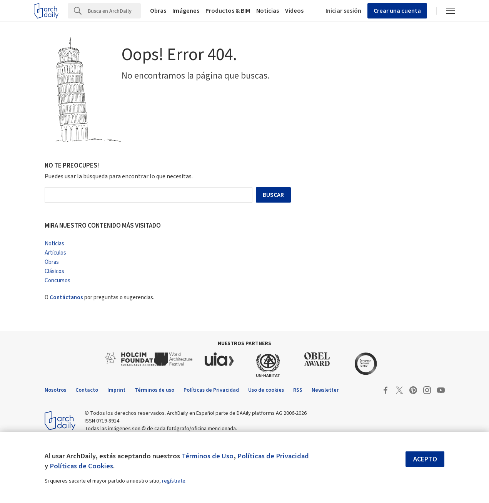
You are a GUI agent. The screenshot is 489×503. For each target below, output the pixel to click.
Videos (294, 11)
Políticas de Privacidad (273, 456)
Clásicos (54, 271)
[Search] (114, 10)
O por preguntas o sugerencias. (99, 297)
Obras (158, 11)
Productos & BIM (227, 11)
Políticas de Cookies (81, 466)
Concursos (57, 281)
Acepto (425, 459)
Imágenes (185, 11)
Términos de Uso (208, 456)
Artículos (55, 253)
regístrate (173, 481)
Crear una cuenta (397, 11)
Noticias (267, 11)
